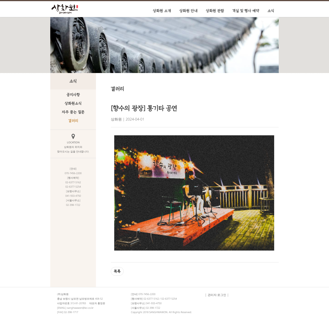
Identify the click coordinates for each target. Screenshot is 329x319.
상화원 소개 (162, 11)
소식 (271, 11)
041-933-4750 (154, 303)
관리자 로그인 (217, 295)
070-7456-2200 (146, 294)
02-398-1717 (71, 312)
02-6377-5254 (169, 298)
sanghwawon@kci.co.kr (80, 307)
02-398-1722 (153, 307)
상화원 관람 (215, 11)
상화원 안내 (188, 11)
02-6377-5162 (151, 298)
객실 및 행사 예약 (245, 11)
